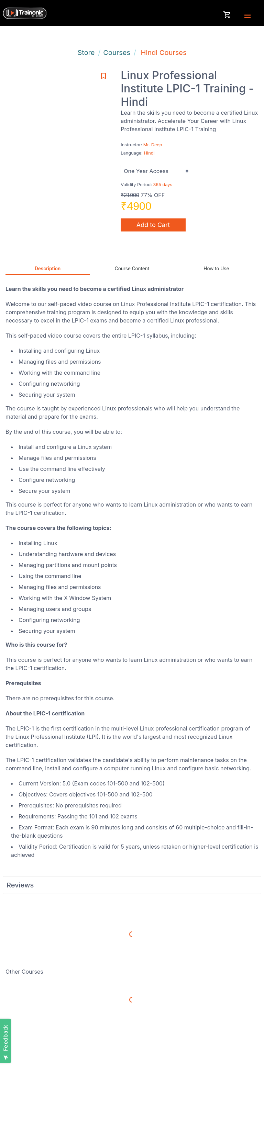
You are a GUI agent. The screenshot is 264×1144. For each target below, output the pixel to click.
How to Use (216, 268)
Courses (116, 52)
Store (86, 52)
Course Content (132, 268)
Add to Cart (153, 224)
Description (47, 268)
